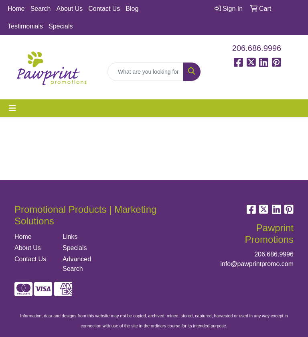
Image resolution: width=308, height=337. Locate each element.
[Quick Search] (145, 72)
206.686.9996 (256, 48)
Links (70, 236)
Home (16, 8)
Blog (132, 8)
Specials (61, 26)
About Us (69, 8)
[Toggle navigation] (12, 108)
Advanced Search (77, 264)
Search (40, 8)
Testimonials (25, 26)
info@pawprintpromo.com (257, 263)
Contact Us (104, 8)
